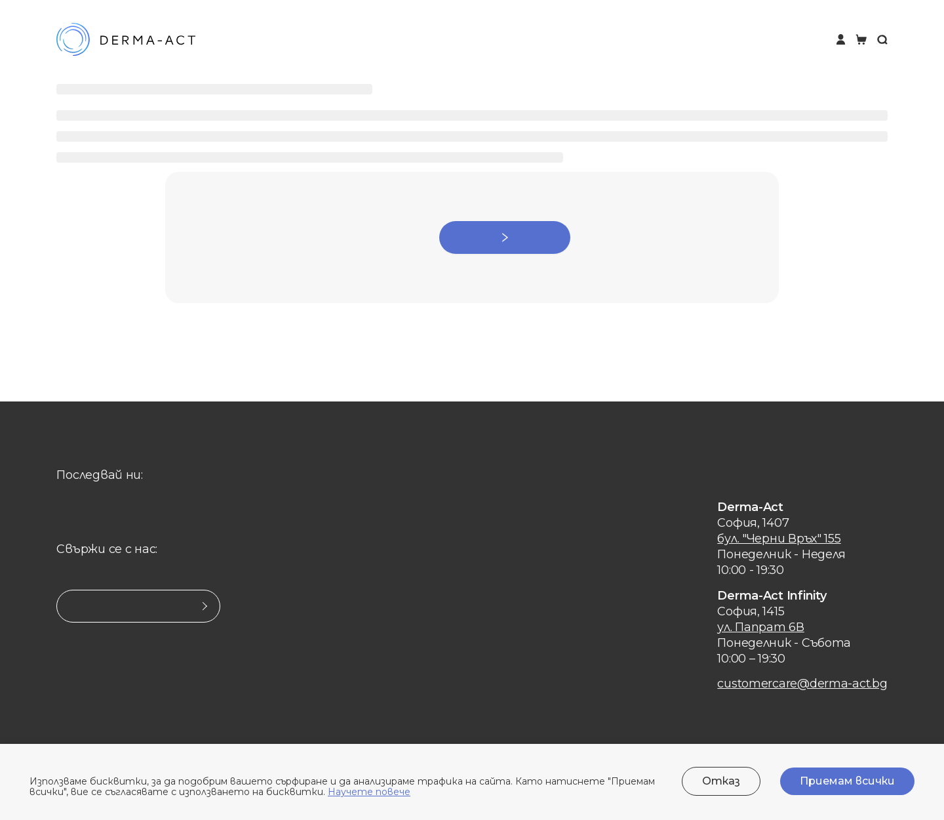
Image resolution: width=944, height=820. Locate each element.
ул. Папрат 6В (760, 627)
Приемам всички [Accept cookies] (847, 781)
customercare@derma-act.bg (802, 683)
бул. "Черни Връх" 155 (778, 538)
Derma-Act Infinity (771, 595)
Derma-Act (750, 507)
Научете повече (369, 792)
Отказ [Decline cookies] (721, 781)
